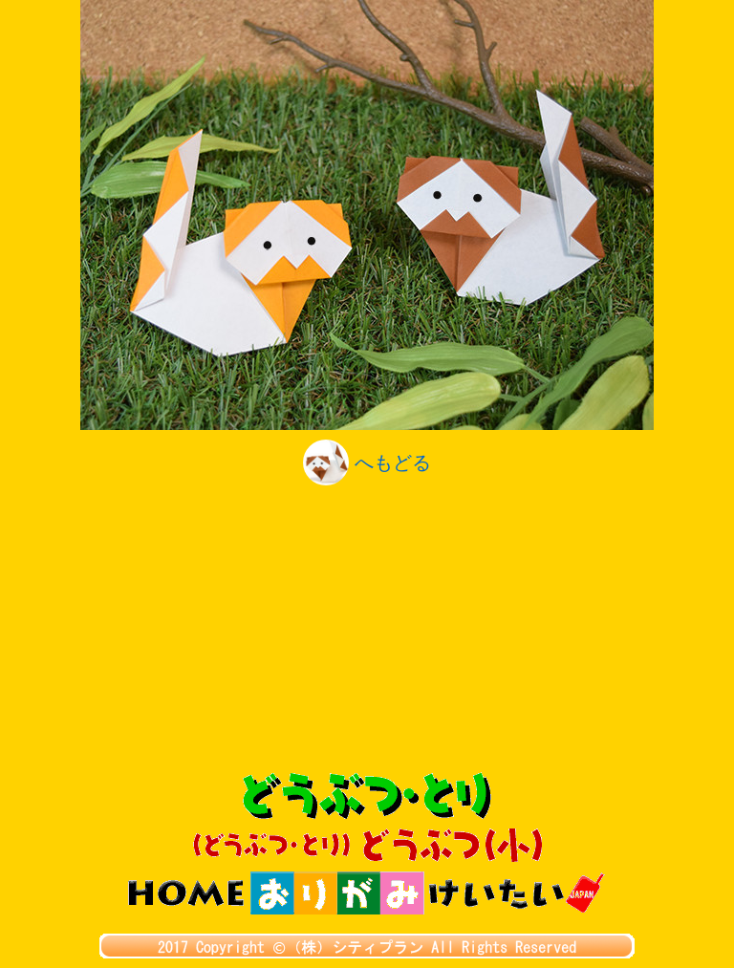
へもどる (367, 462)
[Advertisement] (367, 629)
